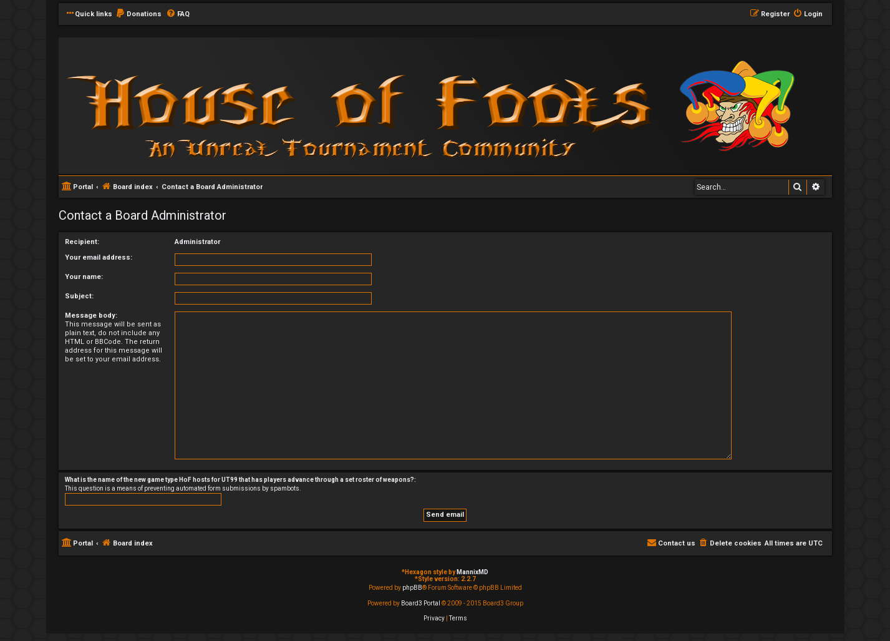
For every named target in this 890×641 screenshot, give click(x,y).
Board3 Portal (420, 603)
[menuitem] (138, 14)
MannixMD (472, 572)
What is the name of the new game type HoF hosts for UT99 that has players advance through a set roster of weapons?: (240, 479)
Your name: (84, 277)
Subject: (79, 296)
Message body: (91, 315)
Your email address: (98, 257)
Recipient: (82, 242)
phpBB (412, 587)
